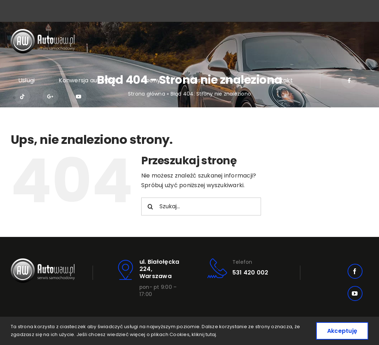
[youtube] (355, 293)
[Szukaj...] (201, 206)
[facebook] (355, 271)
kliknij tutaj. (204, 334)
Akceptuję (342, 331)
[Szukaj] (150, 206)
